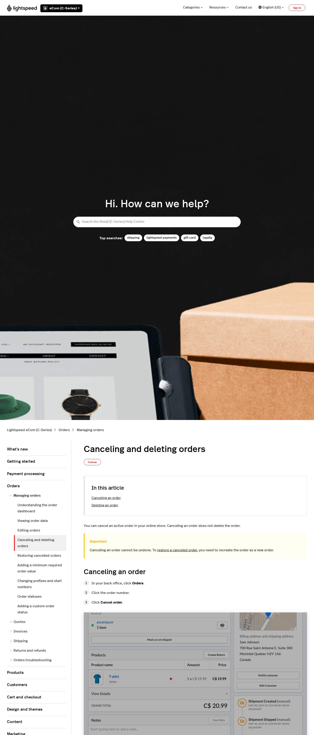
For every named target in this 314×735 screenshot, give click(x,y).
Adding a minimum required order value (39, 568)
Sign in (297, 8)
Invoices (18, 631)
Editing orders (28, 530)
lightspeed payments (162, 237)
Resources (219, 7)
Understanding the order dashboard (37, 508)
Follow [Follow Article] (92, 462)
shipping (133, 237)
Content (14, 722)
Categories (193, 7)
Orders (64, 430)
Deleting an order (105, 505)
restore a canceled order (177, 550)
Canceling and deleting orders (35, 543)
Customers (17, 685)
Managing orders (90, 430)
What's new (17, 449)
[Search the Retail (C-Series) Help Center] (157, 222)
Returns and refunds (28, 650)
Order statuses (29, 596)
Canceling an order (106, 498)
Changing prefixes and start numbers (39, 584)
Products (15, 673)
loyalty (207, 237)
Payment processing (25, 474)
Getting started (21, 462)
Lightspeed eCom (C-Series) (29, 430)
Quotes (17, 622)
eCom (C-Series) (61, 8)
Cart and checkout (24, 697)
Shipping (19, 641)
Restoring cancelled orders (39, 555)
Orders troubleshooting (30, 660)
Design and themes (24, 709)
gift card (190, 237)
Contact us (243, 7)
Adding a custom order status (36, 609)
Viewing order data (32, 521)
